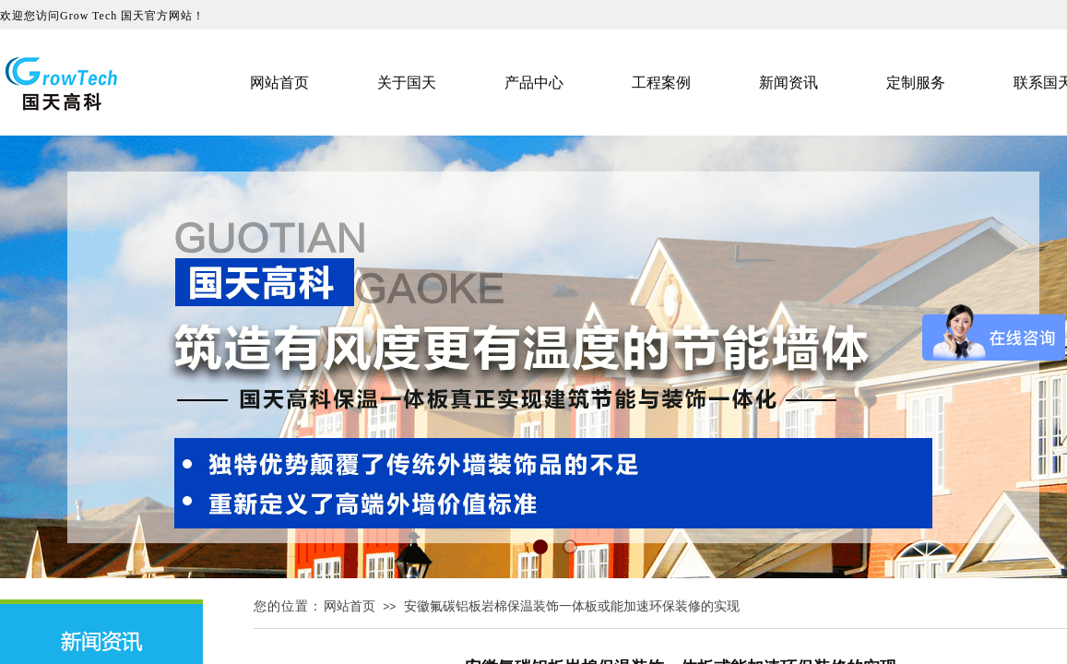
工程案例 (661, 82)
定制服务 (915, 82)
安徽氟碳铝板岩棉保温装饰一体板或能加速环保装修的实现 (572, 606)
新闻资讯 (788, 82)
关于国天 (406, 82)
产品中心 (533, 82)
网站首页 (349, 606)
